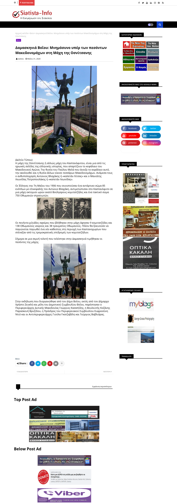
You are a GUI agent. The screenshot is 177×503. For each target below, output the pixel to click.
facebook (132, 128)
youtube (132, 135)
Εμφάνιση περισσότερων (102, 386)
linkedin (153, 135)
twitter (153, 128)
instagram (153, 142)
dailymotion (130, 150)
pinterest (132, 142)
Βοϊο (32, 33)
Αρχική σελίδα (21, 33)
